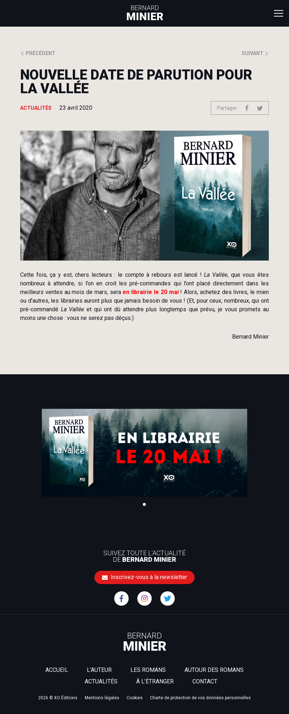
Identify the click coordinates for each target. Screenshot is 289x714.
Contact (204, 681)
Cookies (134, 697)
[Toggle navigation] (278, 12)
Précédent (37, 53)
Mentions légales (102, 697)
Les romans (148, 669)
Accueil (56, 669)
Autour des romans (214, 669)
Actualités (101, 681)
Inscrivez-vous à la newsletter (144, 577)
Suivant (255, 53)
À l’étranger (155, 681)
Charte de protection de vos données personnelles (200, 697)
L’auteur (99, 669)
